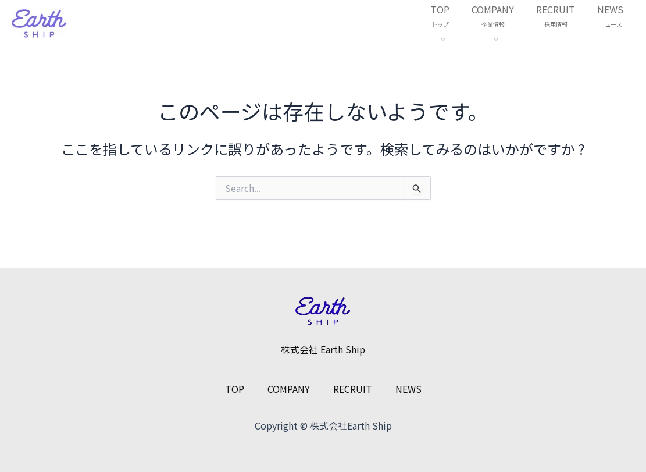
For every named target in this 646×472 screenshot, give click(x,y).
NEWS (612, 16)
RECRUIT (560, 16)
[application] (452, 38)
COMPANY (501, 24)
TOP (452, 24)
